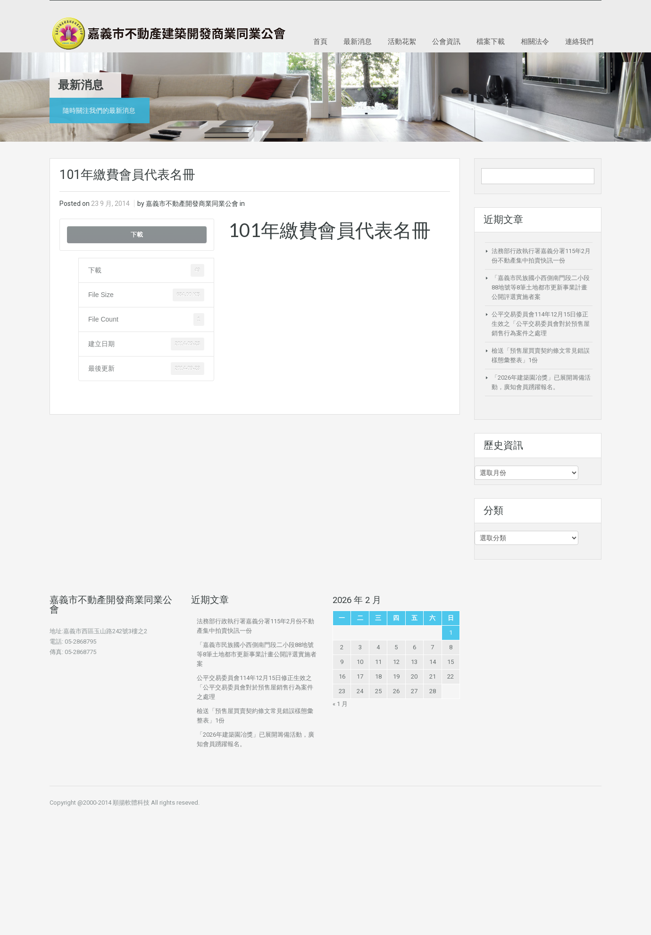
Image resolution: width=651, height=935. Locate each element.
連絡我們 (579, 41)
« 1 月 (340, 703)
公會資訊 (446, 41)
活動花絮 (402, 41)
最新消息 (357, 41)
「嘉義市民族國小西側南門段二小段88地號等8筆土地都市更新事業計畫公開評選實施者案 (541, 287)
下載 (137, 234)
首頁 (320, 41)
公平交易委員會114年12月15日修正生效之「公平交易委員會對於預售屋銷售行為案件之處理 (541, 324)
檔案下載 (490, 41)
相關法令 (535, 41)
